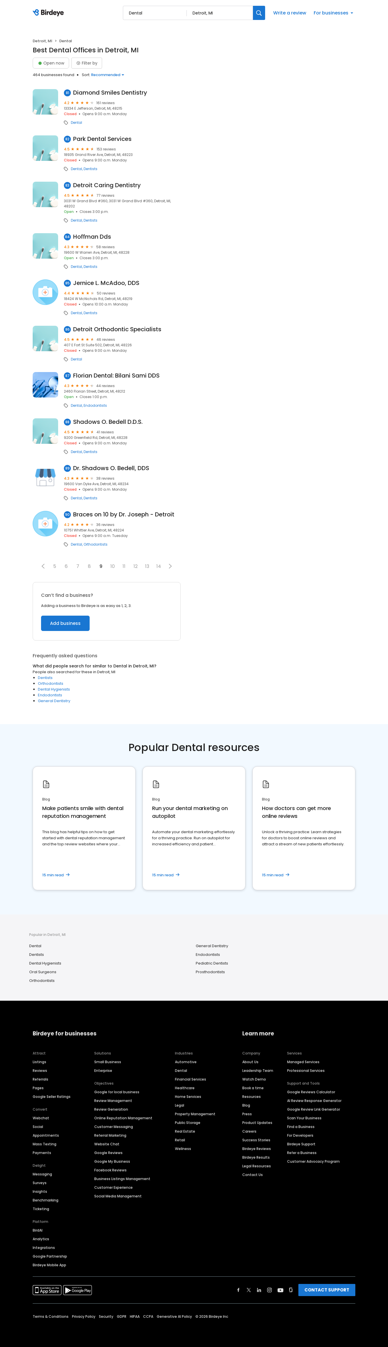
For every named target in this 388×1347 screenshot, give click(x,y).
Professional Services (306, 1070)
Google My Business (112, 1161)
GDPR (121, 1316)
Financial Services (190, 1079)
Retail (180, 1140)
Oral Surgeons (42, 972)
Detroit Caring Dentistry (107, 185)
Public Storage (187, 1122)
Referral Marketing (110, 1135)
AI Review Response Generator (314, 1100)
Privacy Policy (83, 1316)
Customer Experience (113, 1187)
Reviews (40, 1070)
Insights (40, 1191)
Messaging (42, 1174)
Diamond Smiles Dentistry (110, 92)
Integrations (44, 1247)
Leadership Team (257, 1070)
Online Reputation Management (123, 1118)
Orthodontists (96, 544)
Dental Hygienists (54, 689)
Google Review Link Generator (313, 1109)
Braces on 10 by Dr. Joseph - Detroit (123, 514)
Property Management (195, 1114)
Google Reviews (108, 1152)
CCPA (148, 1316)
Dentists (90, 169)
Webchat (41, 1118)
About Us (250, 1061)
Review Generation (111, 1109)
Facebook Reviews (110, 1170)
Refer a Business (302, 1152)
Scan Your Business (304, 1118)
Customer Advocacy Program (313, 1161)
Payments (42, 1152)
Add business (65, 623)
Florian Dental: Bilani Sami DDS (116, 375)
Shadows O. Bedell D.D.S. (108, 422)
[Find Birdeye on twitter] (249, 1290)
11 (124, 566)
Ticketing (41, 1208)
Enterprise (103, 1070)
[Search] (259, 13)
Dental (76, 122)
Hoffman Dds (92, 236)
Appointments (46, 1135)
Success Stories (256, 1140)
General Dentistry (54, 701)
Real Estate (185, 1131)
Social (38, 1126)
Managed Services (303, 1061)
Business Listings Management (122, 1178)
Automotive (186, 1061)
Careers (249, 1131)
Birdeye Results (256, 1157)
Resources (251, 1096)
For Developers (300, 1135)
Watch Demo (254, 1079)
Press (247, 1114)
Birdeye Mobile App (49, 1265)
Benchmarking (45, 1200)
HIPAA (135, 1316)
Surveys (40, 1182)
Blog (246, 1105)
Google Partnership (50, 1256)
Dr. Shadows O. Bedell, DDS (111, 468)
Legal (179, 1105)
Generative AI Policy (174, 1316)
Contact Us (252, 1174)
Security (106, 1316)
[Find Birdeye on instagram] (269, 1290)
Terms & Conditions (51, 1316)
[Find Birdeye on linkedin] (259, 1290)
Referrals (40, 1079)
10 (112, 566)
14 (158, 566)
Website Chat (106, 1144)
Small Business (107, 1061)
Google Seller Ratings (52, 1096)
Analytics (41, 1238)
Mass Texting (44, 1144)
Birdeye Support (301, 1144)
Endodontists (95, 405)
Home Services (188, 1096)
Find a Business (301, 1126)
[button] (43, 566)
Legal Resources (256, 1166)
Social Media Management (118, 1196)
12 (136, 566)
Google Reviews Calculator (311, 1092)
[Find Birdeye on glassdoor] (291, 1290)
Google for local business (116, 1092)
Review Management (113, 1100)
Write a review (289, 13)
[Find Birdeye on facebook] (238, 1290)
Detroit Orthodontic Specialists (117, 329)
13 (147, 566)
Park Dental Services (102, 139)
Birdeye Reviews (256, 1148)
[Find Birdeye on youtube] (280, 1290)
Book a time (253, 1087)
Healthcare (185, 1087)
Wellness (183, 1148)
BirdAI (38, 1230)
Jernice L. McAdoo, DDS (106, 283)
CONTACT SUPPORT (326, 1290)
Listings (39, 1061)
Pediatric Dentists (212, 963)
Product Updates (257, 1122)
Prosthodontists (210, 972)
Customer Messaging (113, 1126)
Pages (38, 1087)
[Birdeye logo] (49, 13)
